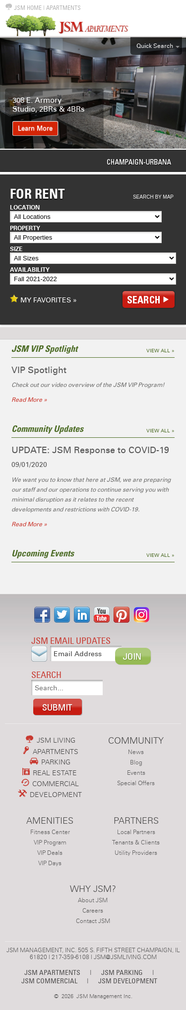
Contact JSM (93, 921)
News (136, 752)
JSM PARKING (122, 972)
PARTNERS (136, 820)
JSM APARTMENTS (52, 972)
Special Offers (136, 783)
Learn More (35, 128)
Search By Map (153, 197)
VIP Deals (49, 852)
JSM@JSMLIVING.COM (125, 957)
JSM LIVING (50, 740)
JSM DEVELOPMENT (127, 980)
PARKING (50, 762)
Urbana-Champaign (93, 161)
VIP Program (50, 842)
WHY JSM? (93, 889)
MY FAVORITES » (43, 299)
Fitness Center (50, 832)
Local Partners (136, 832)
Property (25, 228)
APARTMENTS (63, 7)
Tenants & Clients (136, 842)
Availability (30, 269)
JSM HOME (23, 7)
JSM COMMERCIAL (49, 980)
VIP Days (50, 863)
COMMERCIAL (50, 784)
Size (16, 249)
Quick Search (154, 45)
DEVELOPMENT (50, 795)
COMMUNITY (136, 740)
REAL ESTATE (50, 773)
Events (136, 772)
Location (25, 207)
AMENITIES (49, 820)
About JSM (93, 900)
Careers (92, 910)
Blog (136, 762)
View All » (160, 351)
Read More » (29, 399)
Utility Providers (136, 852)
